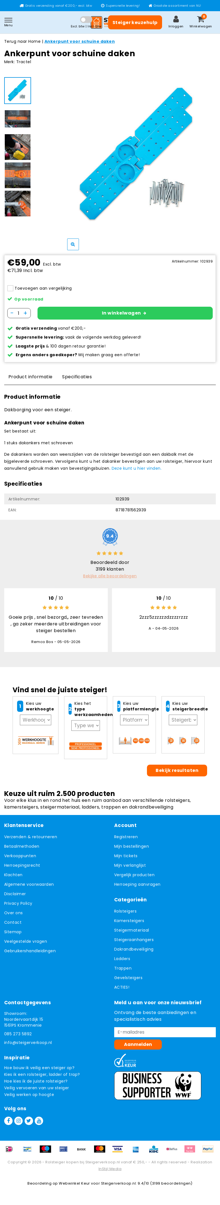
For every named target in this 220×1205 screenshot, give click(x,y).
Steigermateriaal (131, 930)
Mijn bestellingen (131, 846)
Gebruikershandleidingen (30, 951)
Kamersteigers (129, 920)
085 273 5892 (18, 1034)
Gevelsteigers (128, 977)
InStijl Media (110, 1168)
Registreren (126, 837)
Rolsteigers (125, 911)
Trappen (123, 968)
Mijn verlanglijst (130, 865)
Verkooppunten (20, 856)
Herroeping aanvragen (137, 884)
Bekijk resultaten (177, 770)
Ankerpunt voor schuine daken (80, 41)
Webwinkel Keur (74, 1183)
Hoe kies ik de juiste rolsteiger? (36, 1081)
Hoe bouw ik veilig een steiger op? (39, 1068)
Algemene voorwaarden (29, 884)
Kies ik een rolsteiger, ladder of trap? (42, 1074)
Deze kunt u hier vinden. (137, 468)
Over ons (13, 913)
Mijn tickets (126, 856)
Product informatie (30, 377)
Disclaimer (15, 894)
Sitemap (13, 932)
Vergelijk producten (134, 875)
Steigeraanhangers (134, 939)
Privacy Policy (18, 903)
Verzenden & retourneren (30, 837)
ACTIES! (121, 987)
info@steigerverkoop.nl (28, 1042)
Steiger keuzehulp (135, 22)
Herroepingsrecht (22, 865)
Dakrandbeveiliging (134, 949)
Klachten (13, 875)
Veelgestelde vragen (25, 941)
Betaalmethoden (21, 846)
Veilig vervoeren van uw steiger (36, 1088)
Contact (13, 922)
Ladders (122, 958)
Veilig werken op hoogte (29, 1094)
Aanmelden (138, 1044)
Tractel (23, 62)
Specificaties (77, 377)
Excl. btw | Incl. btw (86, 26)
